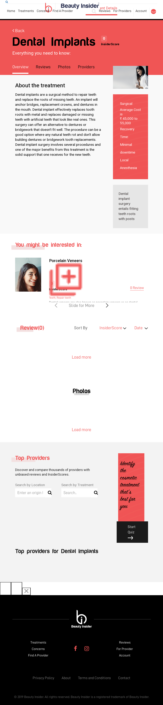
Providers (86, 67)
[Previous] (5, 588)
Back (18, 30)
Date (138, 328)
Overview (20, 67)
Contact (124, 678)
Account (141, 11)
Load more (81, 357)
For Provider (124, 649)
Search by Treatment (77, 485)
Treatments (26, 11)
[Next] (16, 588)
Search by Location (30, 485)
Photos (64, 67)
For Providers (122, 11)
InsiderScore (110, 328)
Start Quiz (135, 532)
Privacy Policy (43, 678)
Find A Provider (63, 11)
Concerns (43, 11)
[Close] (26, 591)
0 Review (137, 288)
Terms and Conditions (94, 678)
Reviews (104, 11)
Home (11, 11)
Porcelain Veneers (65, 260)
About (66, 678)
